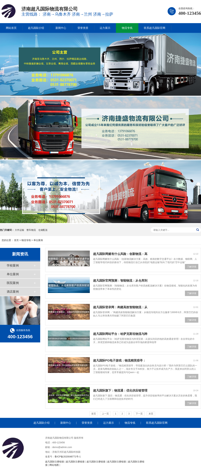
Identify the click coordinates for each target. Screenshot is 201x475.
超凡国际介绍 (36, 27)
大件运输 (19, 230)
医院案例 (13, 283)
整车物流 (31, 230)
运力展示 (105, 27)
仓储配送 (43, 230)
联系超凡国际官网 (154, 27)
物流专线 (127, 27)
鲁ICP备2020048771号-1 (68, 456)
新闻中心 (60, 27)
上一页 (105, 413)
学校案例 (13, 265)
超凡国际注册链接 (54, 461)
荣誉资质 (83, 27)
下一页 (139, 413)
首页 (16, 240)
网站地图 (54, 465)
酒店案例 (13, 291)
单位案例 (38, 240)
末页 (151, 413)
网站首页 (11, 27)
